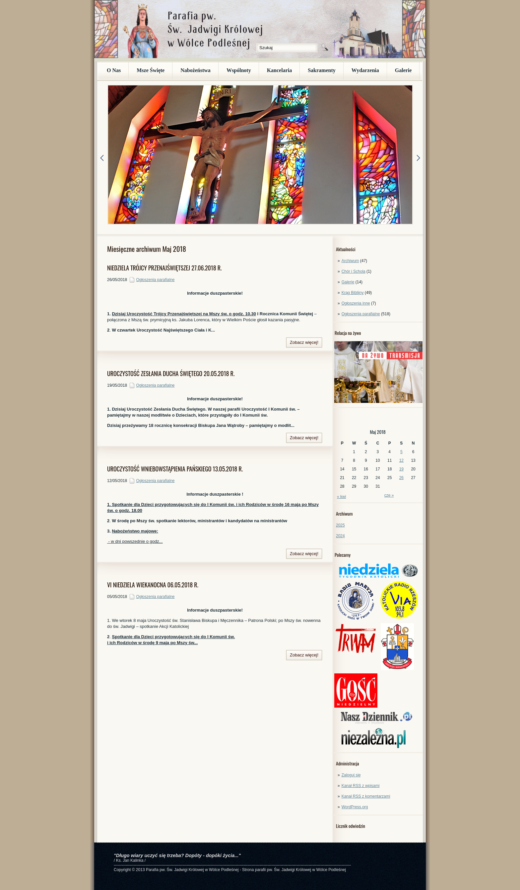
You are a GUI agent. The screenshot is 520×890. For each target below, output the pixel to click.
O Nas (114, 70)
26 (401, 477)
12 (401, 460)
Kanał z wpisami (361, 785)
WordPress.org (355, 807)
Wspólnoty (239, 70)
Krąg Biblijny (353, 292)
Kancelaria (279, 70)
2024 (340, 536)
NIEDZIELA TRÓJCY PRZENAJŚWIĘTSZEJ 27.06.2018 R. (164, 267)
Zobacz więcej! (304, 342)
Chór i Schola (353, 271)
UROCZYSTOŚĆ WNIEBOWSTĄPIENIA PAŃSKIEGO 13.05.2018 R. (175, 468)
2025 (340, 525)
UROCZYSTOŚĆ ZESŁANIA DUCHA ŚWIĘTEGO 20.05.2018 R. (170, 373)
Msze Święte (150, 70)
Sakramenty (322, 70)
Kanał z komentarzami (366, 796)
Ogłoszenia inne (356, 303)
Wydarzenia (365, 70)
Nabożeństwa (195, 70)
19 (401, 469)
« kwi (341, 496)
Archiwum (350, 260)
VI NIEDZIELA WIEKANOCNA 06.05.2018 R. (152, 584)
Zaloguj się (351, 775)
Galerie (403, 70)
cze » (389, 495)
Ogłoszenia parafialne (361, 314)
